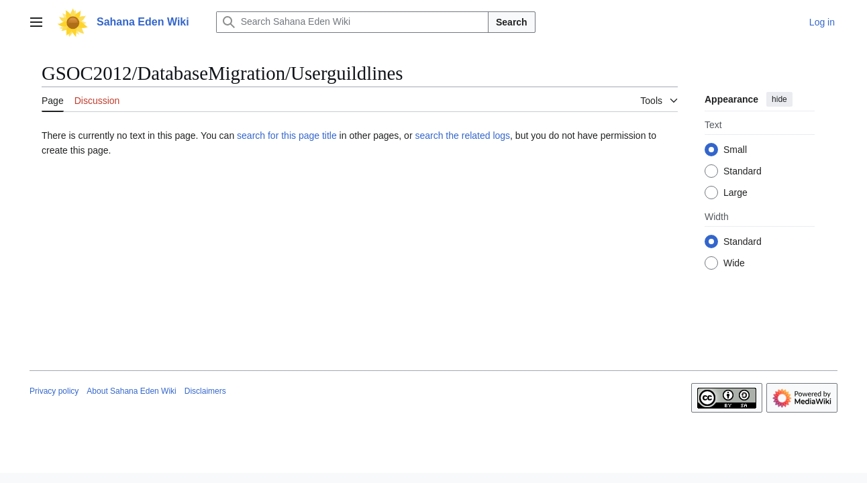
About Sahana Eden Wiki (131, 391)
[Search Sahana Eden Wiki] (352, 22)
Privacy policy (54, 391)
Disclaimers (205, 391)
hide (779, 99)
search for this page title (287, 135)
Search (511, 22)
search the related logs (462, 135)
